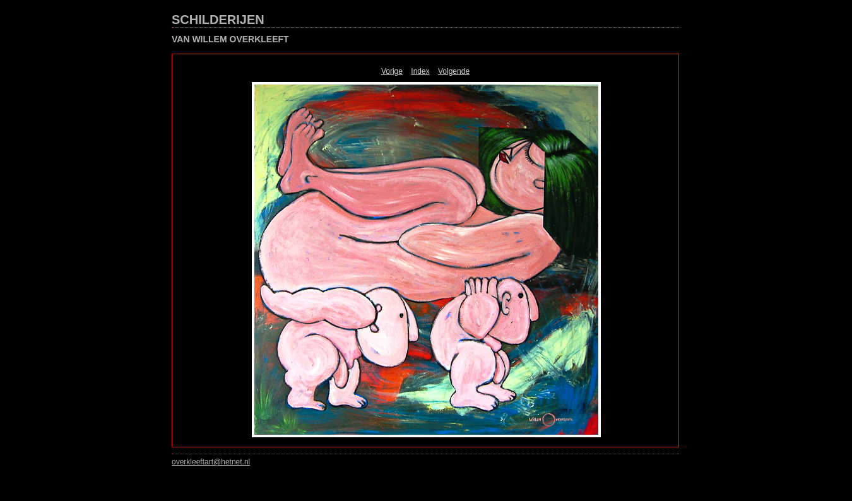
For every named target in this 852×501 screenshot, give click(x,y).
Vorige (392, 71)
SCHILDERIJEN (218, 20)
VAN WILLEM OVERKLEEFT (230, 39)
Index (420, 71)
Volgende (454, 71)
